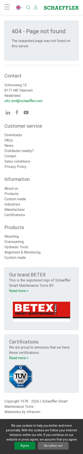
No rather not (53, 445)
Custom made (15, 199)
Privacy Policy (15, 167)
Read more (17, 291)
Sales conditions (17, 161)
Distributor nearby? (19, 151)
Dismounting (14, 242)
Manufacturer (14, 210)
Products (11, 194)
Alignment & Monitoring (22, 252)
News (9, 145)
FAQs (8, 140)
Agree (25, 445)
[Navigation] (7, 7)
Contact (10, 156)
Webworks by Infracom (22, 412)
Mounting (11, 236)
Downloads (13, 135)
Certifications (14, 215)
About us (11, 188)
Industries (12, 204)
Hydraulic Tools (16, 247)
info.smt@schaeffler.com (23, 101)
